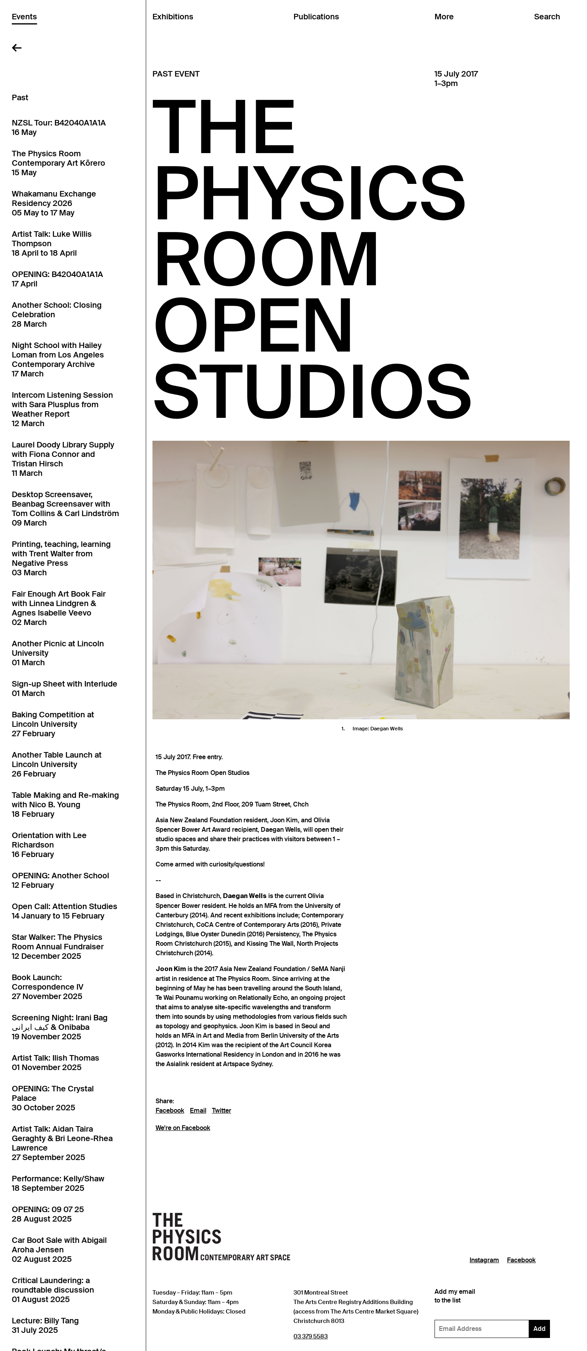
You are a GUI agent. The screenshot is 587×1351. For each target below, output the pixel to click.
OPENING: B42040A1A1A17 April (57, 278)
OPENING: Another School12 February (60, 880)
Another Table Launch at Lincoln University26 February (57, 764)
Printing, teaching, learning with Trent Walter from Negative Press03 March (61, 558)
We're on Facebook (183, 1128)
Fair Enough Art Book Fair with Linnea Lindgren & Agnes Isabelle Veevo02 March (59, 608)
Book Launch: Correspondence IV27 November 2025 (48, 987)
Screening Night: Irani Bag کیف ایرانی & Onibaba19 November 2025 (60, 1027)
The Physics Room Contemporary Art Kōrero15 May (58, 163)
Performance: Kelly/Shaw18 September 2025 (58, 1183)
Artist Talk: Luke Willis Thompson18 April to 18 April (52, 243)
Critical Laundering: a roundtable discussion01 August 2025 (53, 1290)
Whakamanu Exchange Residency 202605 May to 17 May (54, 203)
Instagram (484, 1260)
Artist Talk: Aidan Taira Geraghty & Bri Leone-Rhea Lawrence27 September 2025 (62, 1143)
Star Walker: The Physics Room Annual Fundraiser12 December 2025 (58, 946)
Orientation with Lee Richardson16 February (49, 845)
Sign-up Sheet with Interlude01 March (64, 688)
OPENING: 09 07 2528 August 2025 (48, 1214)
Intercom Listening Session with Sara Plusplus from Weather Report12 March (62, 409)
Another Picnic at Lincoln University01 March (58, 653)
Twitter (221, 1111)
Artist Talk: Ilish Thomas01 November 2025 (55, 1062)
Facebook (170, 1111)
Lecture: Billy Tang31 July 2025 (45, 1325)
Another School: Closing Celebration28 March (57, 314)
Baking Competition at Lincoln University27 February (53, 724)
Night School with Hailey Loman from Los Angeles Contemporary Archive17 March (58, 359)
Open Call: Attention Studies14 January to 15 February (64, 911)
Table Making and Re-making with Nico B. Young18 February (65, 804)
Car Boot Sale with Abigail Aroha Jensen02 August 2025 (59, 1249)
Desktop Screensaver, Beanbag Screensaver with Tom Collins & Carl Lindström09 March (65, 509)
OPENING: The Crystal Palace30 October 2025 (53, 1098)
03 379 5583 (311, 1336)
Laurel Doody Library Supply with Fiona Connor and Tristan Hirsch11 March (63, 459)
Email (198, 1111)
